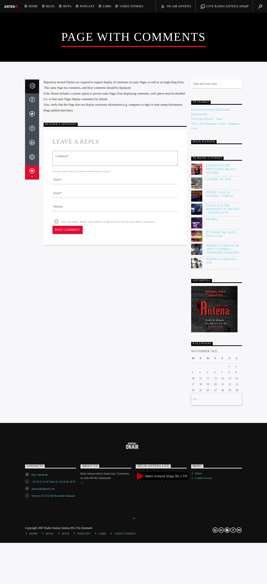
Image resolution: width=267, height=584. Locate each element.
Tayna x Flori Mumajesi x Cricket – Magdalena (215, 244)
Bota (67, 6)
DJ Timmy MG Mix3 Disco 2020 (221, 354)
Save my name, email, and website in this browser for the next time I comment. (108, 342)
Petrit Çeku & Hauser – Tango (206, 239)
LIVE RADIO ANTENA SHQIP (225, 7)
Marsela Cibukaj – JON (222, 381)
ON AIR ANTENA (176, 7)
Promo (194, 248)
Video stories (132, 6)
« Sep (194, 519)
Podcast (87, 6)
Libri (107, 6)
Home (33, 6)
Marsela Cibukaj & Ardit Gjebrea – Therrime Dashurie (222, 369)
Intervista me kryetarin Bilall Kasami (210, 230)
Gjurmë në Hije (199, 235)
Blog (50, 6)
